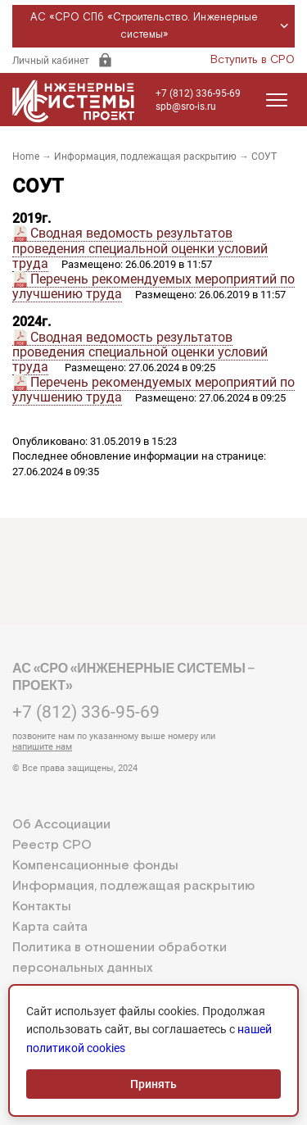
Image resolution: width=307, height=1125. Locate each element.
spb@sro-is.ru (186, 106)
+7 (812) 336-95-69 (198, 93)
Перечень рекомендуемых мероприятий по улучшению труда (153, 286)
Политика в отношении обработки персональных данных (119, 958)
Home (25, 156)
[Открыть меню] (277, 100)
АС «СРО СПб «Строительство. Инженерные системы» (161, 26)
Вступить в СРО (252, 59)
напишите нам (42, 747)
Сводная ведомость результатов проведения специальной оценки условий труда (140, 248)
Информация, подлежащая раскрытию (145, 156)
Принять (153, 1084)
